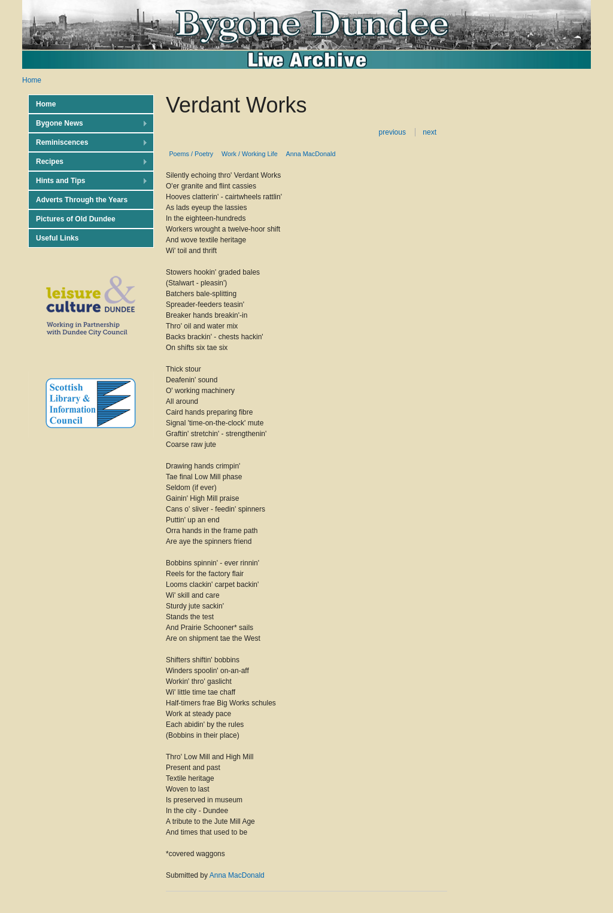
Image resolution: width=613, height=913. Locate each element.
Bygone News (88, 123)
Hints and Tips (88, 180)
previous (392, 132)
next (429, 132)
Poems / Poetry (191, 153)
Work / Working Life (249, 153)
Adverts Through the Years (82, 200)
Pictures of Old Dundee (76, 219)
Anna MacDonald (311, 153)
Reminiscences (88, 142)
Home (31, 80)
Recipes (88, 161)
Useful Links (57, 238)
